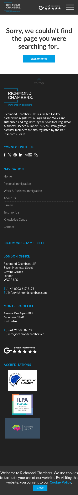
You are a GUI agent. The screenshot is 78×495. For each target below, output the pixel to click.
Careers (8, 205)
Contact (9, 227)
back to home (39, 58)
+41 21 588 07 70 (18, 330)
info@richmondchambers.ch (24, 334)
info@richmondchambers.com (25, 293)
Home (8, 176)
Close (40, 487)
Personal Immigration (17, 184)
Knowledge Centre (15, 219)
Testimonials (11, 212)
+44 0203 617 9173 (19, 289)
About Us (10, 198)
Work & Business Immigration (23, 191)
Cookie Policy (60, 482)
